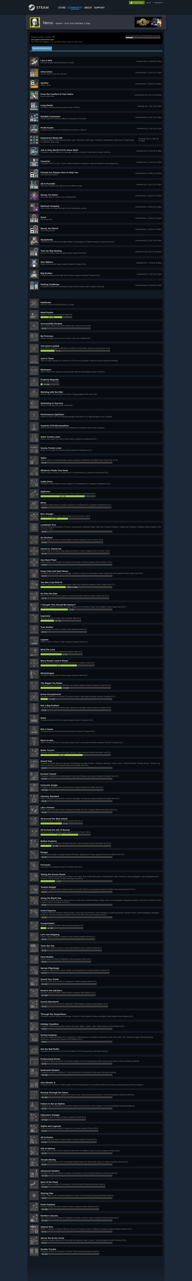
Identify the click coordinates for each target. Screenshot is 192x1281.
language (157, 3)
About (88, 7)
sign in (148, 3)
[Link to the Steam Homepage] (41, 10)
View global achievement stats (42, 40)
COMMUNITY (75, 7)
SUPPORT (99, 7)
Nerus (48, 23)
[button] (96, 61)
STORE (62, 7)
